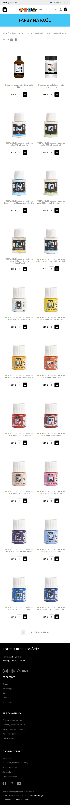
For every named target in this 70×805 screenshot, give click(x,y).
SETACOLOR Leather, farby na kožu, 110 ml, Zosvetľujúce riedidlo (51, 260)
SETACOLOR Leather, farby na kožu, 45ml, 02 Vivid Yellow (51, 318)
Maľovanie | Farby (43, 33)
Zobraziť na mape (10, 776)
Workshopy (7, 688)
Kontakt (6, 697)
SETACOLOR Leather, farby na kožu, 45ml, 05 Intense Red (19, 434)
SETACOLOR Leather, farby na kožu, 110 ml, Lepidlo (19, 144)
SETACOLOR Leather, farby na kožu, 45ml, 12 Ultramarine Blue (51, 608)
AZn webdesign (36, 795)
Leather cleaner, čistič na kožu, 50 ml (19, 86)
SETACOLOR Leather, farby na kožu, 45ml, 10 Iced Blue (51, 550)
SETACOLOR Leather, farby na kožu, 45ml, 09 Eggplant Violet (19, 550)
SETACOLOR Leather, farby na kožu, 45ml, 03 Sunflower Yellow (19, 376)
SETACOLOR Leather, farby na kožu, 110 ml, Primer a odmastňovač (19, 261)
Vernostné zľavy (9, 733)
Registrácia (7, 702)
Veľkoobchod (8, 738)
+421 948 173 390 (12, 657)
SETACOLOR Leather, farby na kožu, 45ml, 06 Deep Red (51, 434)
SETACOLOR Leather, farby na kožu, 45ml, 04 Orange (51, 376)
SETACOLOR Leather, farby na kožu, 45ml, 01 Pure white (19, 318)
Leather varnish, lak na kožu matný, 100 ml (51, 86)
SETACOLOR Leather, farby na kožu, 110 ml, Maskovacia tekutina (19, 202)
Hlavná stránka (9, 33)
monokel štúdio (22, 799)
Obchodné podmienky (12, 720)
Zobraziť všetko (41, 632)
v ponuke (10, 2)
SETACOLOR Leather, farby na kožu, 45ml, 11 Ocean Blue (19, 608)
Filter (8, 39)
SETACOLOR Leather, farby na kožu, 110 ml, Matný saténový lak (51, 202)
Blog (4, 693)
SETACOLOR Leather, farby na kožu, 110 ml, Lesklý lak (51, 144)
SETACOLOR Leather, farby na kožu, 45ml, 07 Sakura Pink (19, 492)
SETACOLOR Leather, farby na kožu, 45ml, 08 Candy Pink (51, 492)
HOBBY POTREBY (25, 33)
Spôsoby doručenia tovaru (14, 724)
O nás (5, 684)
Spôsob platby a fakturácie (14, 729)
